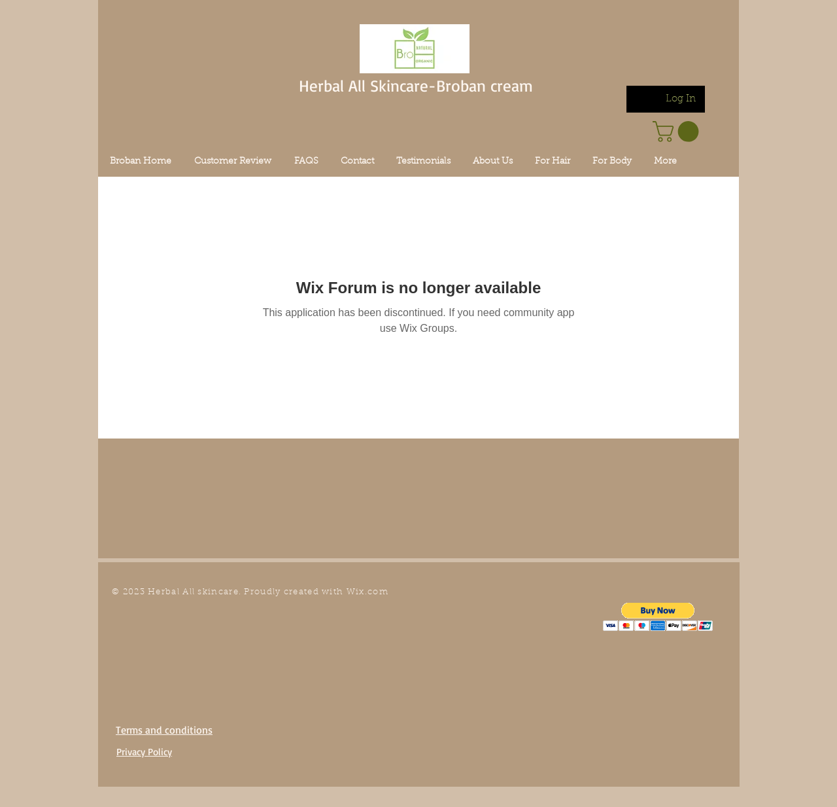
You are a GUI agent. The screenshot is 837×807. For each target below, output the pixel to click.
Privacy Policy (144, 751)
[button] (658, 616)
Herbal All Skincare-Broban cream (416, 85)
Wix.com (367, 592)
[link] (678, 131)
